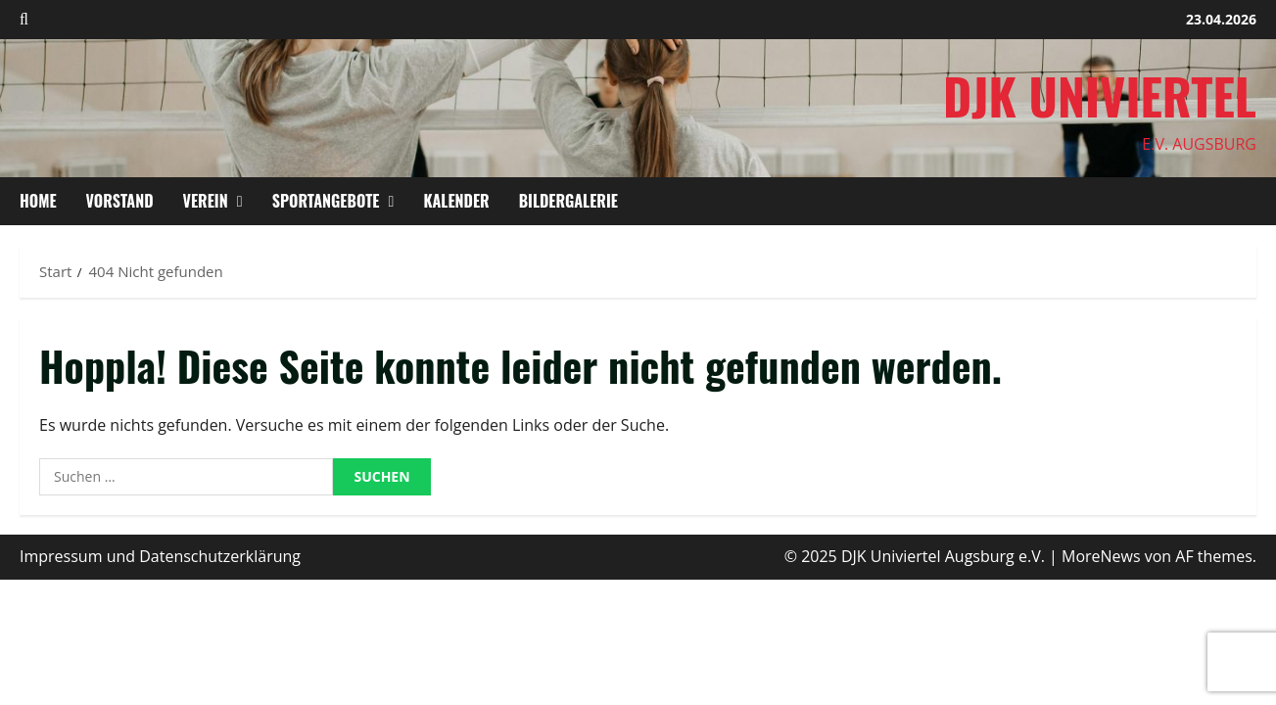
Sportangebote (326, 200)
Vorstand (120, 200)
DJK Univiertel (1099, 95)
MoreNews (1101, 556)
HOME (38, 200)
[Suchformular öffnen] (24, 19)
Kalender (456, 200)
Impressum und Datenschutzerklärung (160, 556)
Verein (205, 200)
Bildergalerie (568, 200)
